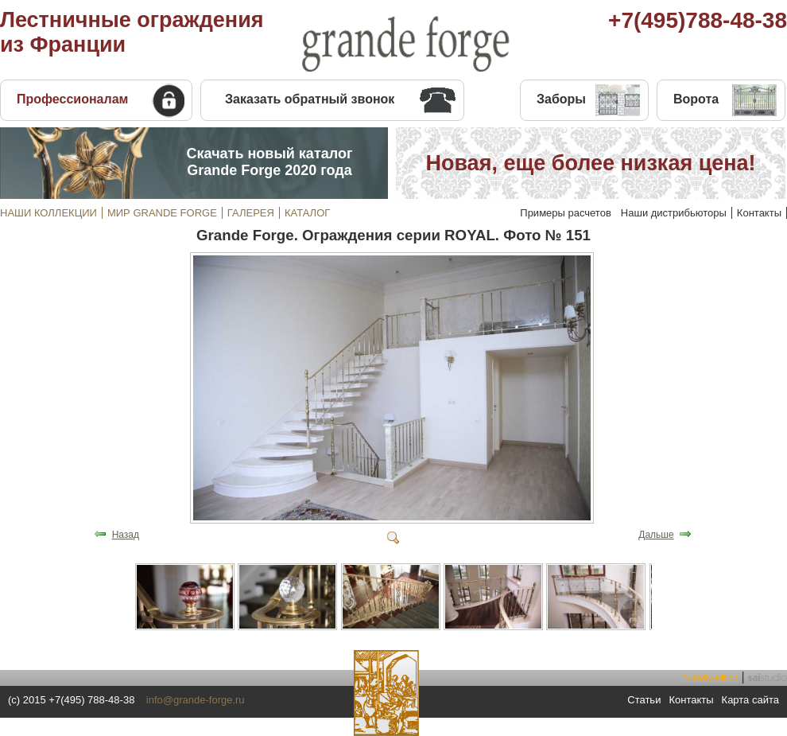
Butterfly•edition (710, 678)
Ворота (696, 99)
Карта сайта (750, 700)
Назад (125, 534)
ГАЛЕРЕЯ (250, 213)
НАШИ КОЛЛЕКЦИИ (48, 213)
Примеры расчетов (565, 213)
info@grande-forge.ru (195, 700)
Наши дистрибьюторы (674, 213)
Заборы (561, 99)
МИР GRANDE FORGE (162, 213)
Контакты (759, 213)
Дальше (655, 534)
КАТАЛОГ (307, 213)
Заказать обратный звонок (309, 99)
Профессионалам (72, 99)
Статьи (644, 700)
